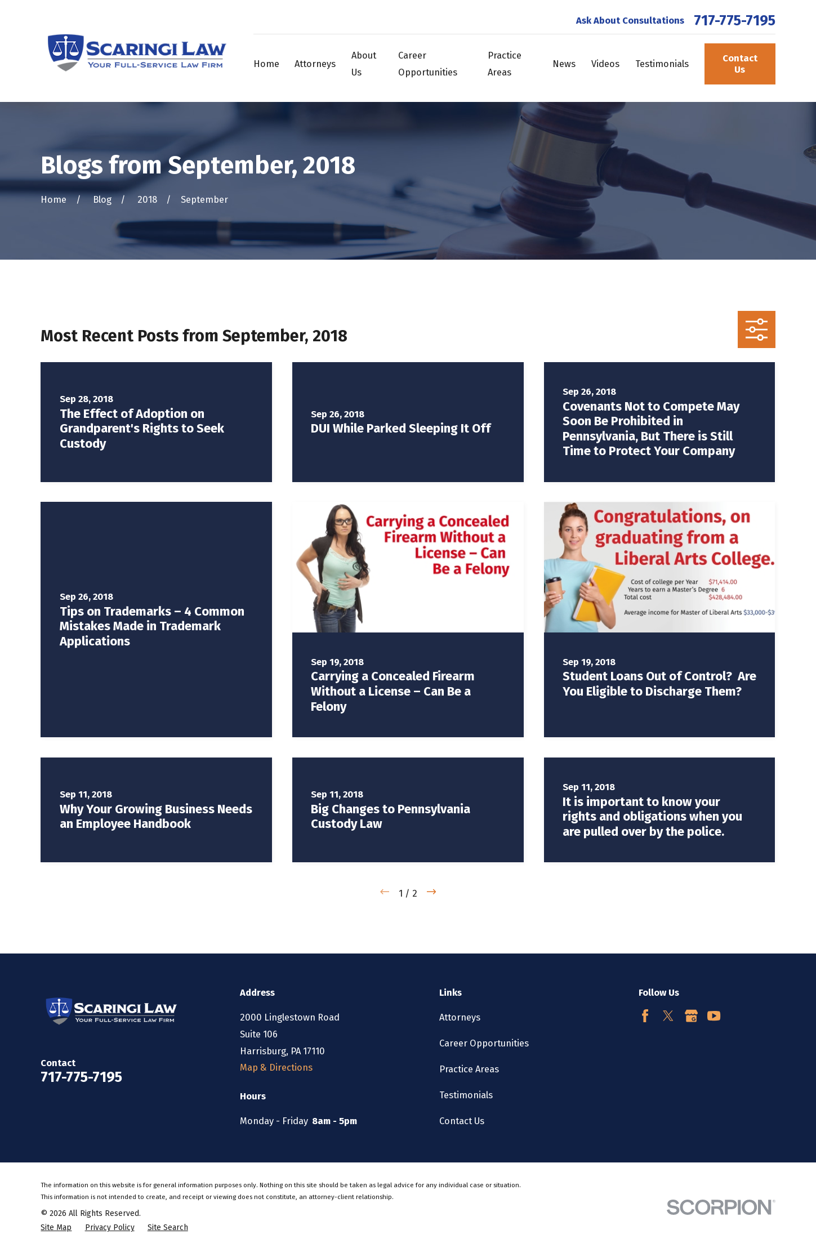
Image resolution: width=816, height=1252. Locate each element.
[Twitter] (668, 1015)
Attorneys (459, 1017)
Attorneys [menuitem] (315, 64)
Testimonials (466, 1095)
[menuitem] (56, 1228)
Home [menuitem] (266, 64)
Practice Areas (469, 1069)
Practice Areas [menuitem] (504, 64)
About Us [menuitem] (363, 64)
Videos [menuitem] (605, 64)
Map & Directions (276, 1067)
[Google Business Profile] (691, 1015)
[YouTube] (713, 1015)
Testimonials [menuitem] (662, 64)
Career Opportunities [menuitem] (427, 64)
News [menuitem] (564, 64)
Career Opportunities (484, 1043)
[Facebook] (645, 1015)
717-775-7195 (734, 21)
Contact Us (740, 64)
